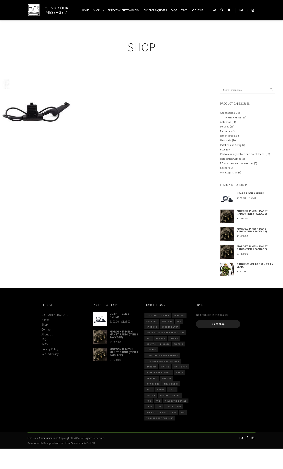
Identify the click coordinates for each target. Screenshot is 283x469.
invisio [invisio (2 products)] (165, 366)
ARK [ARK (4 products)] (179, 321)
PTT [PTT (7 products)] (158, 401)
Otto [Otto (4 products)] (172, 389)
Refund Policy (50, 354)
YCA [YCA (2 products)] (183, 412)
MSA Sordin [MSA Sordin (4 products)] (171, 384)
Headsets (226, 140)
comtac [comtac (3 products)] (151, 344)
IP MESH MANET (234, 117)
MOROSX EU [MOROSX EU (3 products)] (153, 384)
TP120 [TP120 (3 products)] (169, 406)
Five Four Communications (43, 438)
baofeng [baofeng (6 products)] (151, 327)
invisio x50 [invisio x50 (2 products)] (180, 366)
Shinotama (77, 443)
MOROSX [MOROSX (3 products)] (166, 378)
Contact (46, 329)
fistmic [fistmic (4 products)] (178, 344)
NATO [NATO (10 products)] (149, 389)
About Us (47, 334)
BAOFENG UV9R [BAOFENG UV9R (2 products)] (170, 327)
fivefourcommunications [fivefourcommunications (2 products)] (162, 355)
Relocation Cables (230, 158)
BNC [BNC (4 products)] (148, 338)
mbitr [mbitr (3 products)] (179, 372)
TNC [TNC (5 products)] (159, 406)
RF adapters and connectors (237, 163)
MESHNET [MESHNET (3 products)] (151, 378)
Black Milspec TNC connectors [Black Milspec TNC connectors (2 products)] (165, 332)
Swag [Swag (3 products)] (149, 406)
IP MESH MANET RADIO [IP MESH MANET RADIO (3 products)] (158, 372)
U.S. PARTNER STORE (54, 315)
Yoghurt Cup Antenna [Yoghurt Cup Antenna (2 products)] (159, 418)
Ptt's (223, 149)
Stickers (225, 167)
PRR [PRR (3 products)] (148, 401)
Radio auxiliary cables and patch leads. (242, 154)
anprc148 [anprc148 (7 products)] (179, 315)
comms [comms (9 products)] (174, 338)
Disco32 (224, 126)
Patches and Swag (231, 145)
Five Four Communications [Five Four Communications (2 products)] (162, 361)
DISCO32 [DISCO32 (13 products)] (164, 344)
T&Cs (44, 344)
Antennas (225, 122)
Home (45, 320)
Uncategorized (229, 172)
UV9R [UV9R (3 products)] (163, 412)
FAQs (44, 339)
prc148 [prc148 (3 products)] (164, 395)
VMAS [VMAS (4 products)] (173, 412)
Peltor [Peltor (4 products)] (150, 395)
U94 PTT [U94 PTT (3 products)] (151, 412)
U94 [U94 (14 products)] (179, 406)
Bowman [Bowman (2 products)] (160, 338)
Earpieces (226, 131)
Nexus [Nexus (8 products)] (160, 389)
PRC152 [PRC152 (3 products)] (176, 395)
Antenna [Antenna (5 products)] (167, 321)
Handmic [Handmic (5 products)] (151, 366)
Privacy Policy (49, 349)
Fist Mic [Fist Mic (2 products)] (151, 349)
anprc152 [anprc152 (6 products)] (151, 321)
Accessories (227, 113)
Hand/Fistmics (228, 135)
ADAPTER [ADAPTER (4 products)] (151, 315)
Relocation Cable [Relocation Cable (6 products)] (176, 401)
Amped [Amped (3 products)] (165, 315)
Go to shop (218, 324)
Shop (44, 324)
